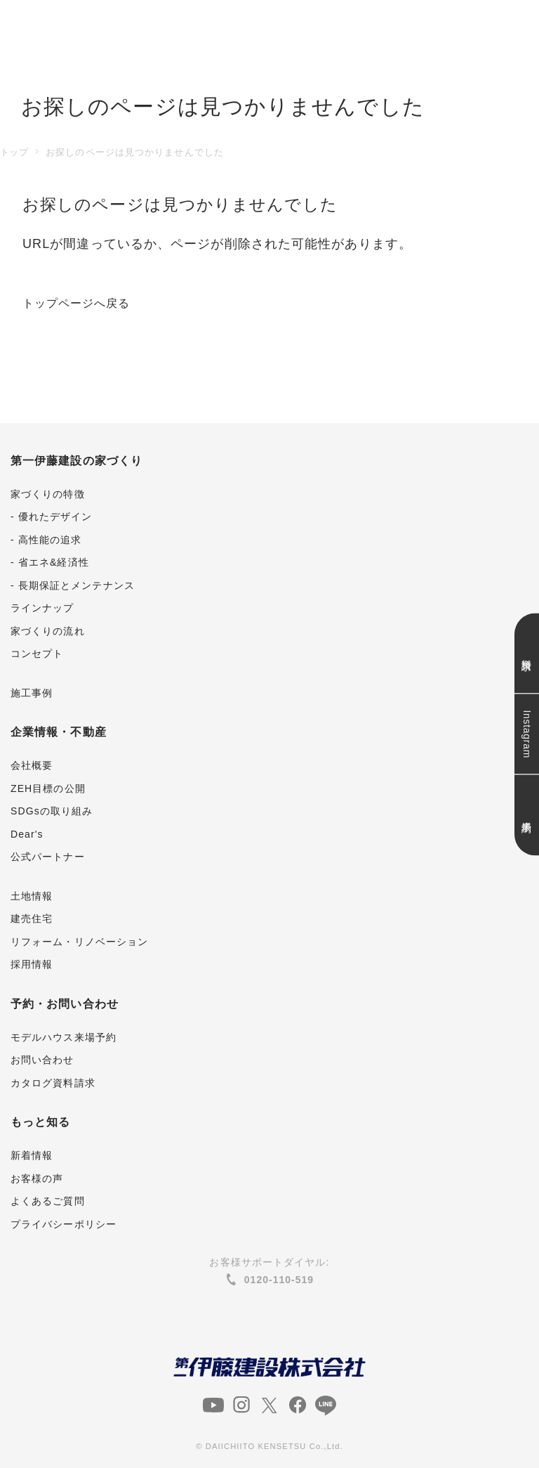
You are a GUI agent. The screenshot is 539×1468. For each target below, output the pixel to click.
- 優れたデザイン (51, 516)
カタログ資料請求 (53, 1083)
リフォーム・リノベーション (79, 941)
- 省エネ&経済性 (50, 562)
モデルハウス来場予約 (64, 1037)
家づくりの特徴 (48, 494)
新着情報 (32, 1155)
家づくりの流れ (48, 631)
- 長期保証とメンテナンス (73, 585)
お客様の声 (37, 1178)
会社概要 (32, 765)
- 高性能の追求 (46, 539)
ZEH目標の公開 (48, 788)
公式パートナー (48, 856)
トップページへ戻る (82, 303)
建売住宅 (32, 918)
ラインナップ (42, 607)
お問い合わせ (42, 1059)
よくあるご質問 (48, 1201)
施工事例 (32, 693)
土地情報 (32, 896)
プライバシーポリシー (64, 1224)
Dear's (27, 834)
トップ (14, 152)
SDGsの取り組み (52, 811)
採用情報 (32, 964)
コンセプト (37, 653)
